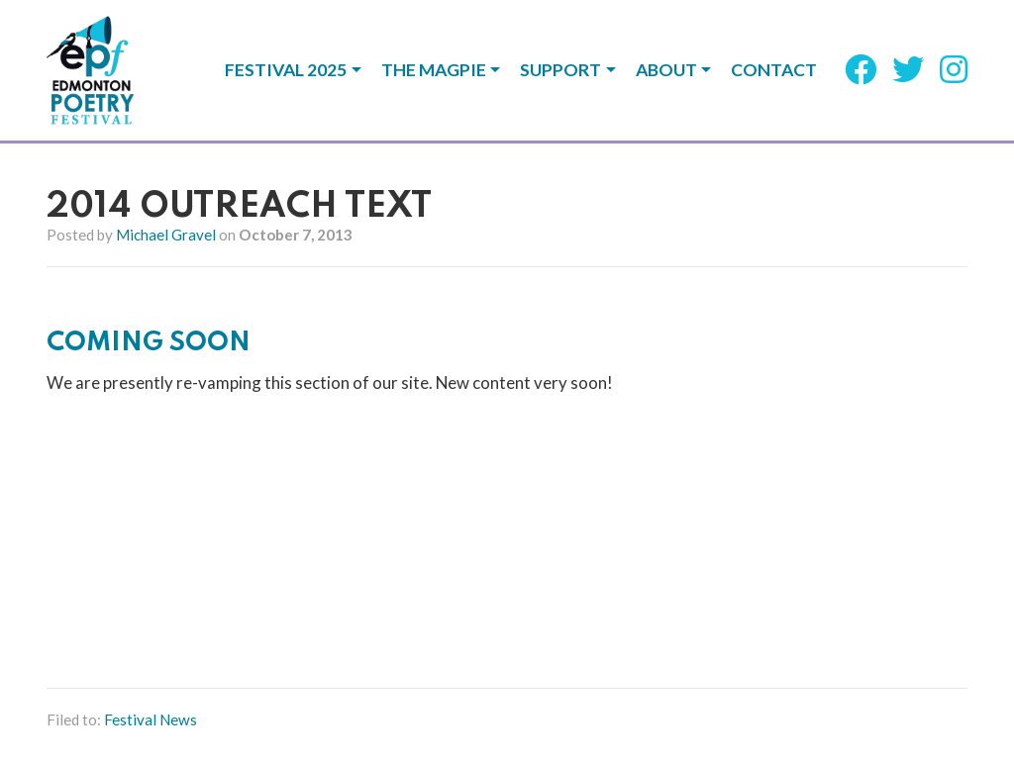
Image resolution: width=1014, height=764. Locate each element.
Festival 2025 (286, 70)
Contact (774, 70)
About (666, 70)
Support (560, 70)
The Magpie (433, 70)
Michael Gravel (166, 234)
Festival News (150, 719)
